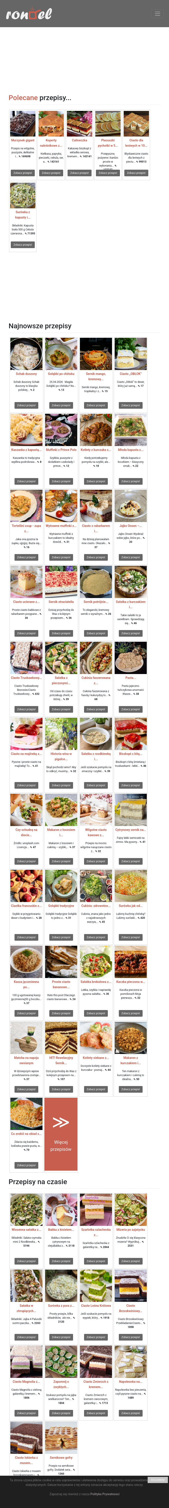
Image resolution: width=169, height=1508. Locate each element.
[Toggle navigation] (157, 13)
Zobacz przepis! (22, 173)
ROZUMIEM (158, 1479)
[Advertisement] (84, 58)
